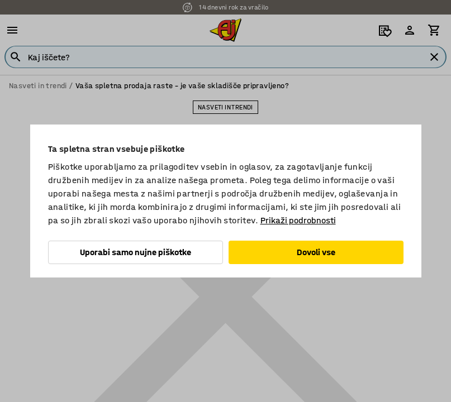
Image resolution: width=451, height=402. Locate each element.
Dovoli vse (316, 252)
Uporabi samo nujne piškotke (135, 252)
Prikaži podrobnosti (298, 220)
